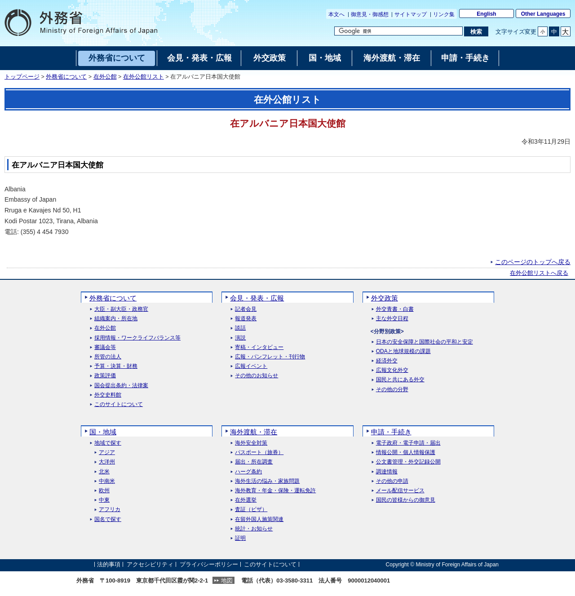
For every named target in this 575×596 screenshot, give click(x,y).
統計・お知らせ (254, 529)
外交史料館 (107, 395)
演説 (240, 338)
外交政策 (384, 298)
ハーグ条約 (248, 472)
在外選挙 (246, 500)
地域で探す (107, 443)
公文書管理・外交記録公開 (408, 462)
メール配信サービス (400, 491)
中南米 (107, 481)
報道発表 (246, 319)
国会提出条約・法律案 (121, 386)
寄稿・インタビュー (259, 347)
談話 (240, 328)
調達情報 (387, 472)
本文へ (336, 14)
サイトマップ (410, 14)
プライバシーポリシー (209, 564)
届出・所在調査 (254, 462)
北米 (104, 472)
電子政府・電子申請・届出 (408, 443)
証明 (240, 538)
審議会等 (105, 347)
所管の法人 (107, 357)
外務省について (66, 77)
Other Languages (543, 14)
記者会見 (246, 309)
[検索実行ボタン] (476, 31)
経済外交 (387, 361)
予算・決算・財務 (115, 366)
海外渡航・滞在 (253, 432)
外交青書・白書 (395, 309)
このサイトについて (118, 404)
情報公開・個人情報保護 (405, 452)
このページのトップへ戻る (533, 262)
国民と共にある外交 (400, 380)
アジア (107, 452)
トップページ (22, 77)
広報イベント (251, 366)
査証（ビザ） (251, 509)
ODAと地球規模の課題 (403, 351)
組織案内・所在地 (115, 319)
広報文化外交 (392, 370)
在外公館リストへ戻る (539, 273)
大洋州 (107, 462)
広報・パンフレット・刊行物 (270, 357)
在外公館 (105, 77)
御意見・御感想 (370, 14)
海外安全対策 (251, 443)
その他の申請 (392, 481)
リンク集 (444, 14)
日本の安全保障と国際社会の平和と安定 (424, 342)
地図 (227, 580)
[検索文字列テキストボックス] (398, 30)
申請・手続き (391, 432)
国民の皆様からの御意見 (405, 500)
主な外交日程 (392, 319)
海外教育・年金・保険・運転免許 (275, 491)
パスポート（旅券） (259, 452)
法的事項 (108, 564)
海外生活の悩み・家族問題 (267, 481)
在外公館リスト (143, 77)
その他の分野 (392, 390)
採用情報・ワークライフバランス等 (137, 338)
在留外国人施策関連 (259, 519)
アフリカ (109, 509)
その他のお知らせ (256, 376)
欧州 (104, 491)
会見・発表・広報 (257, 298)
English (486, 14)
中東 (104, 500)
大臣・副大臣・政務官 (121, 309)
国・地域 (102, 432)
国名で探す (107, 519)
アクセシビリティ (150, 564)
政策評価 (105, 376)
